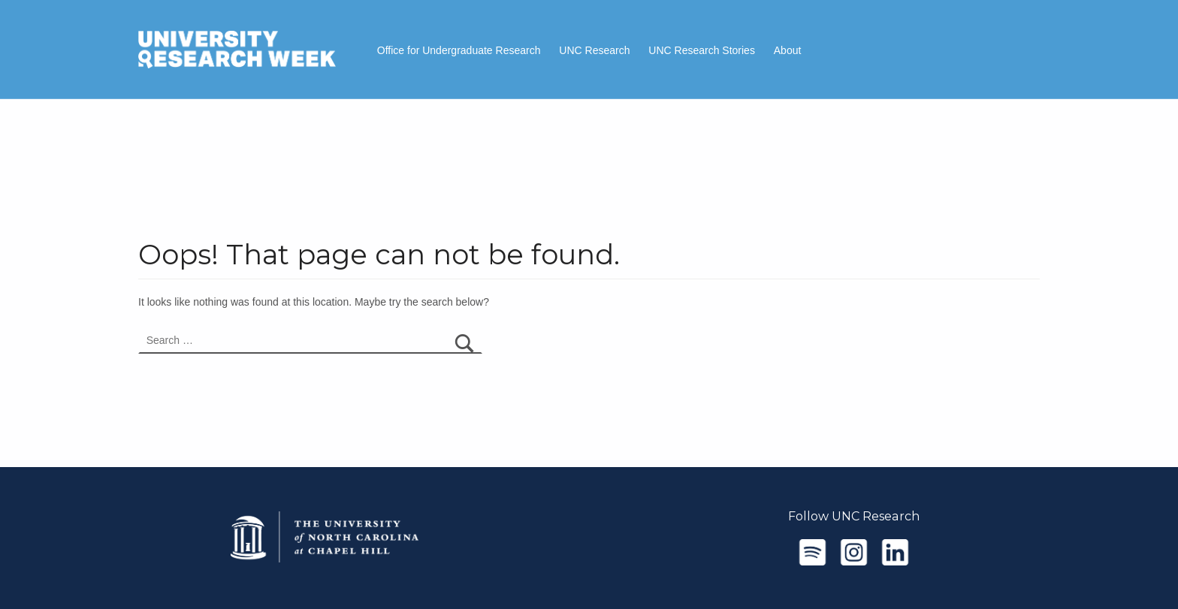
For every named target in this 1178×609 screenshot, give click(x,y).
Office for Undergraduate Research (459, 50)
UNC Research (594, 50)
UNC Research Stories (701, 50)
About (788, 50)
